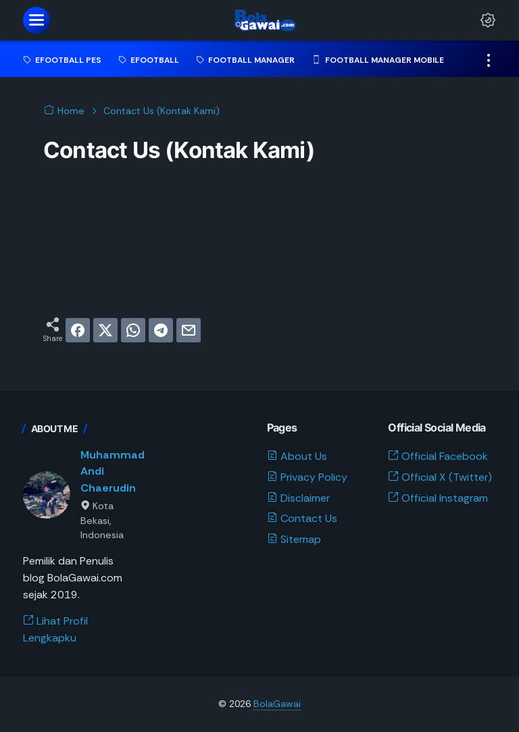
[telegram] (161, 330)
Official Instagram (438, 498)
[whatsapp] (133, 330)
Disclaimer (298, 498)
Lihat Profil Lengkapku (55, 629)
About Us (297, 456)
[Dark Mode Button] (488, 20)
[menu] (36, 20)
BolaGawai (277, 704)
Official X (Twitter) (440, 477)
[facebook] (78, 330)
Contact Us (302, 518)
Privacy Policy (307, 477)
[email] (188, 330)
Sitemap (294, 539)
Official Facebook (438, 456)
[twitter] (105, 330)
